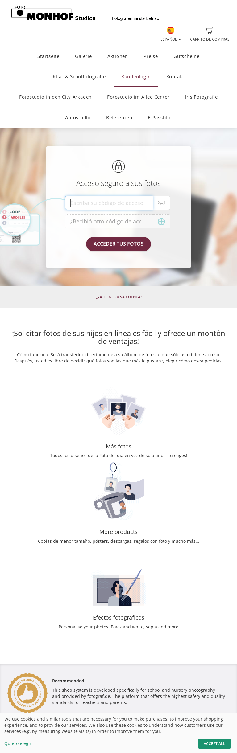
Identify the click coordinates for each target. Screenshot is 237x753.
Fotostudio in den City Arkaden (55, 97)
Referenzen (119, 117)
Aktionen (117, 56)
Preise (150, 56)
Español (170, 34)
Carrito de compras (210, 34)
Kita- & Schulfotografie (79, 76)
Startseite (48, 56)
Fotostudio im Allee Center (138, 97)
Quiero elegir (17, 743)
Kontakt (175, 76)
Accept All (214, 743)
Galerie (83, 56)
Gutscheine (186, 56)
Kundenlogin (136, 76)
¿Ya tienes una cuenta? (119, 297)
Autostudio (78, 117)
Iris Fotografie (201, 97)
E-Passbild (160, 117)
